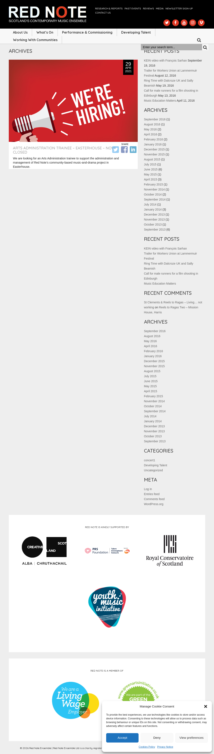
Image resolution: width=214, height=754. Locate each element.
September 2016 (155, 119)
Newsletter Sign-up (179, 8)
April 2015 (150, 179)
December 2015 (154, 149)
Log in (148, 489)
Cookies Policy (147, 746)
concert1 (149, 460)
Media (160, 8)
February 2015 (153, 184)
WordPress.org (153, 504)
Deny (156, 737)
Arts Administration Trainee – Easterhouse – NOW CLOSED (64, 150)
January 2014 (153, 209)
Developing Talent (136, 32)
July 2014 (150, 204)
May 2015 (150, 174)
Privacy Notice (165, 746)
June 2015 (151, 169)
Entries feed (152, 494)
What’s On (44, 32)
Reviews (148, 8)
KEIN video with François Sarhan (165, 60)
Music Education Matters (160, 100)
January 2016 (153, 144)
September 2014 (155, 199)
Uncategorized (153, 470)
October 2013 (153, 224)
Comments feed (154, 499)
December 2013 (154, 214)
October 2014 (153, 194)
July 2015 (150, 164)
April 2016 (150, 134)
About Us (20, 32)
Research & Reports (109, 8)
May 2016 (150, 129)
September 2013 (155, 229)
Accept (122, 737)
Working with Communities (35, 40)
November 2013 (154, 219)
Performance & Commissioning (87, 32)
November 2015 (154, 154)
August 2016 (152, 124)
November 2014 (154, 189)
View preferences (192, 737)
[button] (206, 706)
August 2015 (152, 159)
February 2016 (153, 139)
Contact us (103, 12)
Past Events (133, 8)
